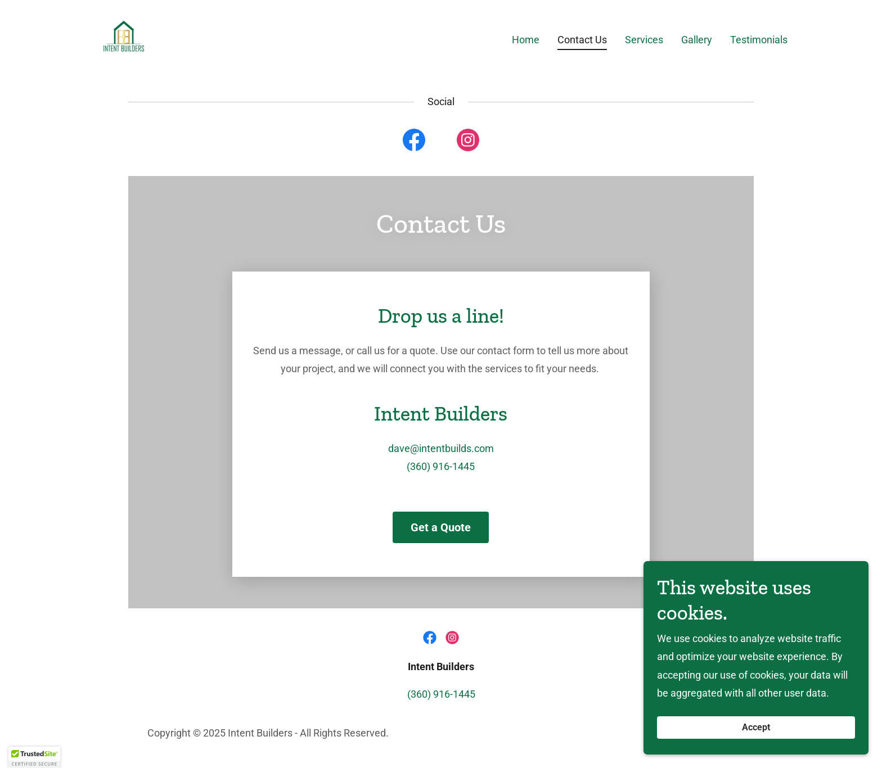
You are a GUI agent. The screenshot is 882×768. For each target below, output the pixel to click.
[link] (123, 37)
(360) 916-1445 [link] (441, 466)
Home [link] (525, 40)
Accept (756, 727)
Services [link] (644, 40)
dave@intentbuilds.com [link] (441, 448)
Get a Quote (441, 527)
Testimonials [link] (759, 40)
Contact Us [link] (582, 40)
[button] (34, 757)
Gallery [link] (696, 40)
